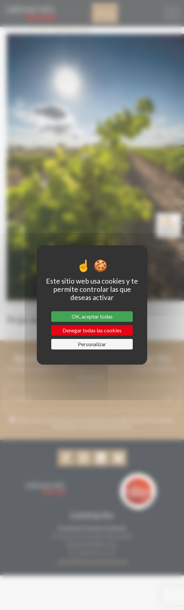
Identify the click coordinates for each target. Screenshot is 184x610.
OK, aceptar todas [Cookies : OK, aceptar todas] (92, 316)
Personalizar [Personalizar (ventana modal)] (92, 344)
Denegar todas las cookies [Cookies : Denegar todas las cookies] (92, 330)
